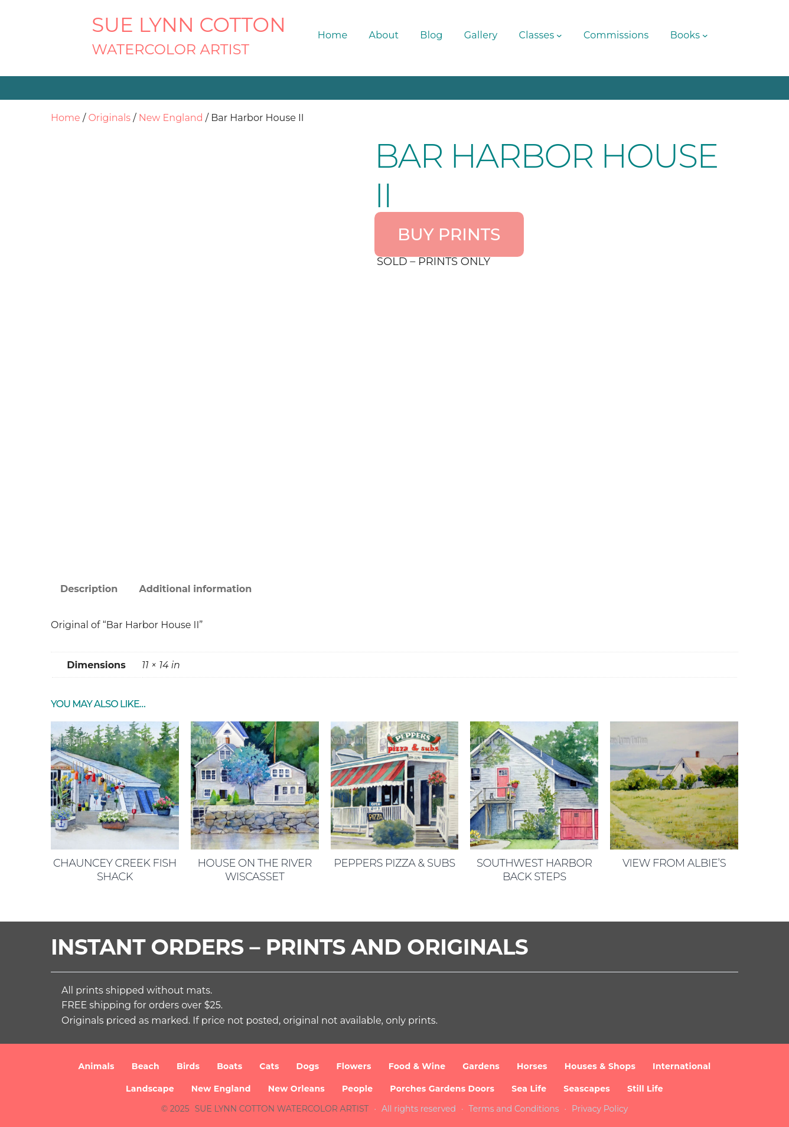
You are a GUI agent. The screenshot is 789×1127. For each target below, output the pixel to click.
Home (65, 117)
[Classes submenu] (559, 35)
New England (171, 117)
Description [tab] (89, 588)
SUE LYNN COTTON (189, 24)
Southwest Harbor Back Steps (534, 870)
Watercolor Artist (170, 49)
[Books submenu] (705, 35)
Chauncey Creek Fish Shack (115, 870)
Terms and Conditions (514, 1108)
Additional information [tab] (195, 588)
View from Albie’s (674, 863)
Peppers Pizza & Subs (394, 863)
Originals (109, 117)
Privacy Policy (600, 1108)
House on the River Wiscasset (254, 870)
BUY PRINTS (448, 234)
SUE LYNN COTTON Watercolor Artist (282, 1108)
